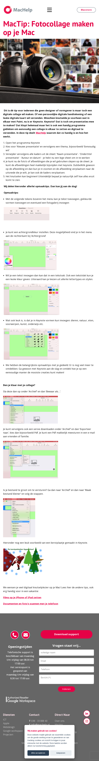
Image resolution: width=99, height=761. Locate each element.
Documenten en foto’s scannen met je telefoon (30, 603)
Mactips (59, 724)
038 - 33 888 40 (39, 720)
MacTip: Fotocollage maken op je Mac (48, 28)
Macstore (86, 9)
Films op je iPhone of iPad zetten (22, 597)
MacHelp (41, 132)
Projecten (8, 734)
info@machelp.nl (40, 724)
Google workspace (13, 730)
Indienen (66, 689)
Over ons (59, 720)
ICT (4, 719)
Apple (6, 723)
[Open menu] (49, 9)
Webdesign (9, 727)
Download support (66, 634)
